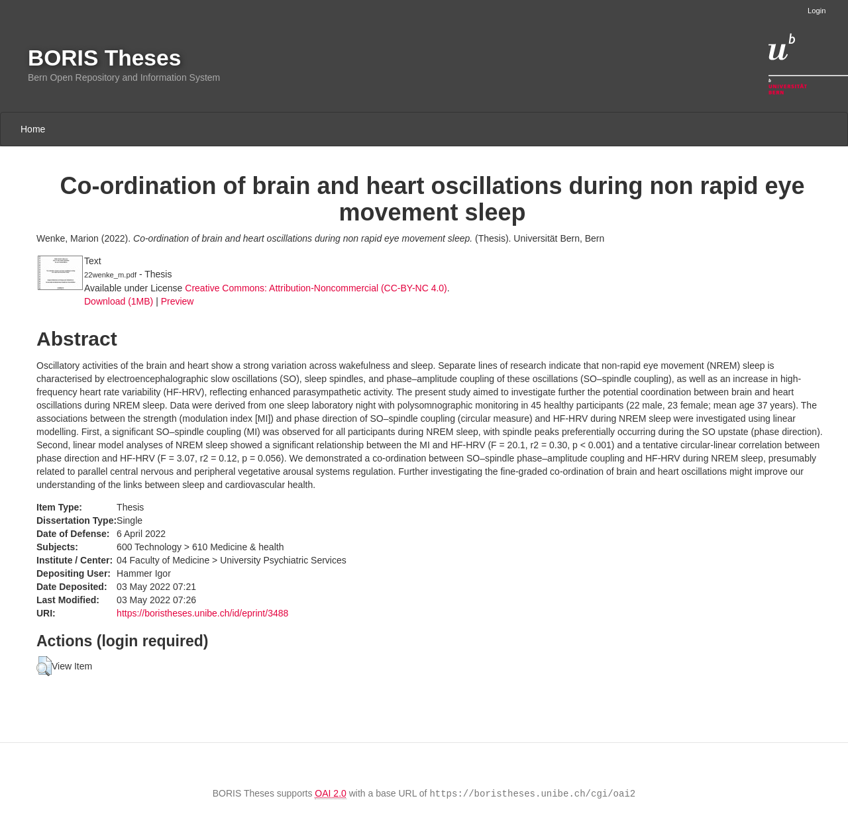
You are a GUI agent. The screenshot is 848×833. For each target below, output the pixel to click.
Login (816, 11)
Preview (177, 301)
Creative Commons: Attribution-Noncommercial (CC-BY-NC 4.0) (316, 288)
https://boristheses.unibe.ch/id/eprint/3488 (202, 613)
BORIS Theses (104, 58)
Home (33, 129)
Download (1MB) (118, 301)
